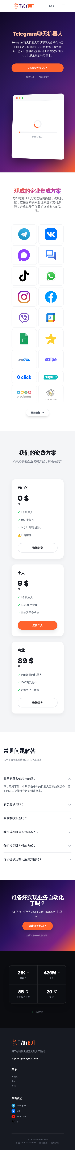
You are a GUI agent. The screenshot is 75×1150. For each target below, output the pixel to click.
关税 (14, 1086)
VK (16, 1111)
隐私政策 (43, 1142)
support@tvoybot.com (25, 1058)
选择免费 (37, 547)
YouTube (19, 1116)
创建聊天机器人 (37, 68)
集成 (14, 1081)
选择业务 (37, 702)
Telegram (19, 1106)
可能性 (15, 1076)
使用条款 (55, 1142)
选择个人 (37, 625)
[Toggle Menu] (64, 6)
